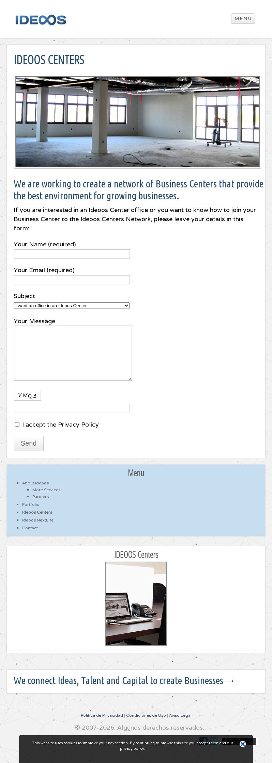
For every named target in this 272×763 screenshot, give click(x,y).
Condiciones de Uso (146, 725)
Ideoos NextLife (38, 530)
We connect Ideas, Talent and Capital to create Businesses (125, 690)
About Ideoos (35, 493)
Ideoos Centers (37, 522)
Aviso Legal (180, 725)
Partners (40, 506)
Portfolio (31, 514)
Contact (30, 538)
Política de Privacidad (102, 725)
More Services (46, 499)
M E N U (243, 18)
